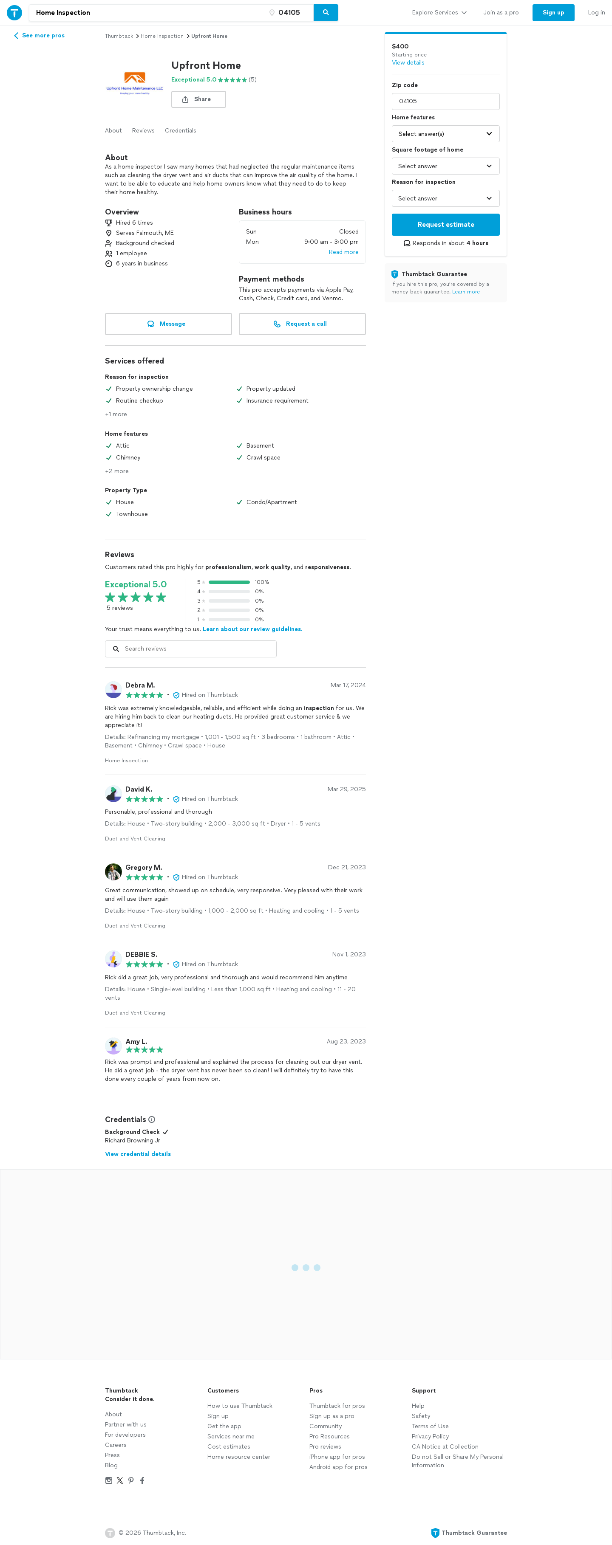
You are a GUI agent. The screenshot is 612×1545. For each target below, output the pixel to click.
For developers (125, 1434)
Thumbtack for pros (337, 1406)
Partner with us (126, 1424)
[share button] (198, 99)
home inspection (162, 36)
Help (418, 1406)
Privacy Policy (430, 1436)
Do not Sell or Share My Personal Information (458, 1461)
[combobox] (147, 13)
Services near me (231, 1436)
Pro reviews (325, 1446)
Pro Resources (329, 1436)
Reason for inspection (424, 182)
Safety (421, 1416)
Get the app (224, 1426)
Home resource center (238, 1456)
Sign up (218, 1416)
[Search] (326, 12)
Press (112, 1455)
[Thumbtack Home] (14, 12)
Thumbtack (119, 36)
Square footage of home (427, 149)
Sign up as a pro (331, 1416)
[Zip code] (288, 13)
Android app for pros (338, 1467)
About (113, 130)
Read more (344, 252)
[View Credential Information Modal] (151, 1119)
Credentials (180, 130)
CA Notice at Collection (445, 1446)
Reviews (143, 130)
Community (325, 1426)
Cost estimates (228, 1446)
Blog (111, 1465)
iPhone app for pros (337, 1456)
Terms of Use (430, 1426)
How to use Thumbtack (239, 1406)
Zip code (405, 85)
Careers (116, 1445)
